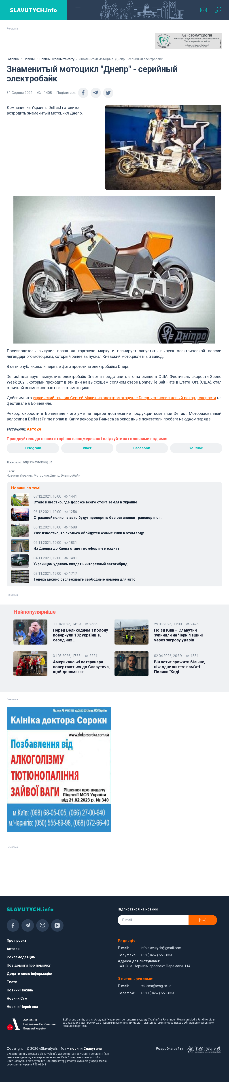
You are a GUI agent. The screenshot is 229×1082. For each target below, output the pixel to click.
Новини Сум (17, 998)
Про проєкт (17, 940)
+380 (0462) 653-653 (157, 993)
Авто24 (34, 429)
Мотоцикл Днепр (46, 475)
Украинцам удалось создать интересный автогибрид (80, 564)
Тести (12, 982)
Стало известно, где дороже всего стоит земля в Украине (85, 502)
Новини (29, 59)
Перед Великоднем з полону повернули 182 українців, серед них (80, 635)
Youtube (196, 448)
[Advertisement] (40, 44)
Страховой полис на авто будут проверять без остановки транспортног (98, 518)
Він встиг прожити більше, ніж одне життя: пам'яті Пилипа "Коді (179, 667)
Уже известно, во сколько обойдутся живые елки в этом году (89, 533)
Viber (87, 448)
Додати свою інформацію (29, 974)
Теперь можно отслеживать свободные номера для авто (85, 579)
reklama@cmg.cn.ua (156, 986)
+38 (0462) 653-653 (156, 955)
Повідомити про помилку (29, 965)
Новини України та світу (57, 59)
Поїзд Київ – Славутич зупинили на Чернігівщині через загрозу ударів (178, 635)
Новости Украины (19, 475)
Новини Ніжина (20, 990)
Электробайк (70, 475)
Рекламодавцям (21, 957)
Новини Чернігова (22, 1007)
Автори (13, 949)
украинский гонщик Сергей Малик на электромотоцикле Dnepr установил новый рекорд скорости (124, 397)
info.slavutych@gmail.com (161, 948)
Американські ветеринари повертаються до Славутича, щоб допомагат (81, 667)
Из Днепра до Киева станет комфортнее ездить (76, 548)
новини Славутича (86, 1048)
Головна (13, 59)
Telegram (33, 448)
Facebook (141, 448)
